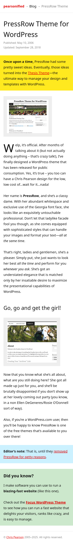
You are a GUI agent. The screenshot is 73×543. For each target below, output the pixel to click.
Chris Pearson (15, 537)
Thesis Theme (38, 73)
